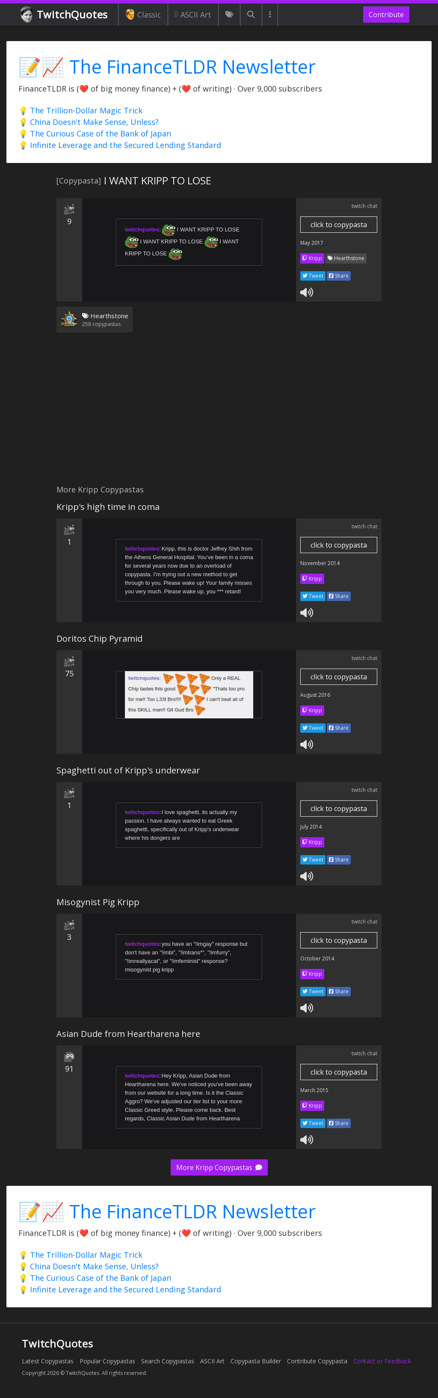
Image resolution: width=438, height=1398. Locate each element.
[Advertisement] (219, 414)
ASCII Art (193, 14)
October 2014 (317, 958)
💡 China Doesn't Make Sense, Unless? (88, 122)
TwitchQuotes (65, 14)
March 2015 (314, 1090)
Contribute (386, 14)
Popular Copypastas (107, 1361)
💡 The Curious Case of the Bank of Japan (94, 133)
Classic (143, 15)
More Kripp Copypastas (219, 1167)
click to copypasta (339, 224)
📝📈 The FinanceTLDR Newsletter (167, 66)
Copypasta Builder (256, 1361)
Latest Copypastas (48, 1361)
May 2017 (311, 242)
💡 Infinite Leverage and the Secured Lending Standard (119, 145)
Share (339, 275)
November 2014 (320, 563)
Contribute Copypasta (317, 1361)
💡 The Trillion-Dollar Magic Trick (80, 110)
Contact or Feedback (382, 1361)
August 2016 (315, 695)
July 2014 (311, 826)
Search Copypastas (167, 1361)
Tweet (312, 275)
